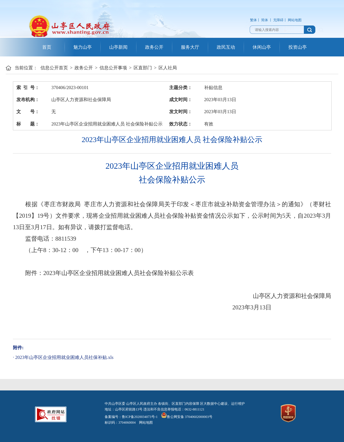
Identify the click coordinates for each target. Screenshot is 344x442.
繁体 (253, 20)
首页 (46, 47)
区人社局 (168, 67)
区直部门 (143, 67)
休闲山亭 (262, 47)
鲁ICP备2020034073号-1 (140, 417)
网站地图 (295, 20)
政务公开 (154, 47)
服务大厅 (190, 47)
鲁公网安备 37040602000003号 (186, 417)
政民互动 (226, 47)
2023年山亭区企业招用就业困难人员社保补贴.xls (64, 357)
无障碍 (278, 20)
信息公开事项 (113, 67)
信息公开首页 (54, 67)
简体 (264, 20)
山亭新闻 (118, 47)
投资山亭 (297, 47)
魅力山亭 (82, 47)
